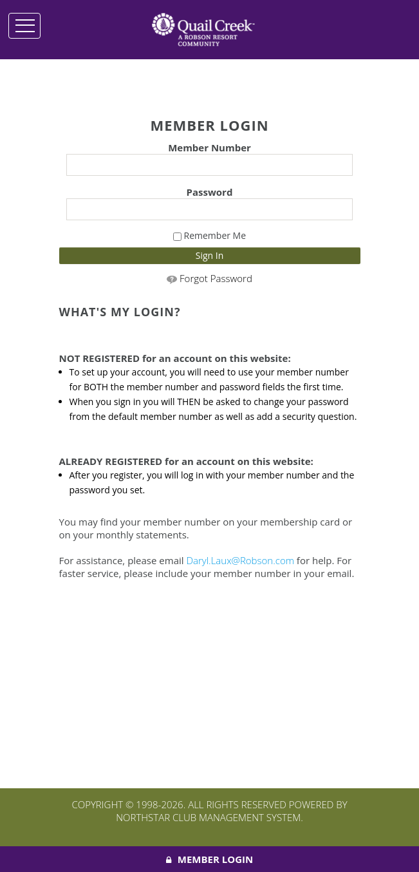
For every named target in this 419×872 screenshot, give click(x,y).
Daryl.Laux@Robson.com (240, 560)
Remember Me (209, 236)
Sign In (210, 255)
